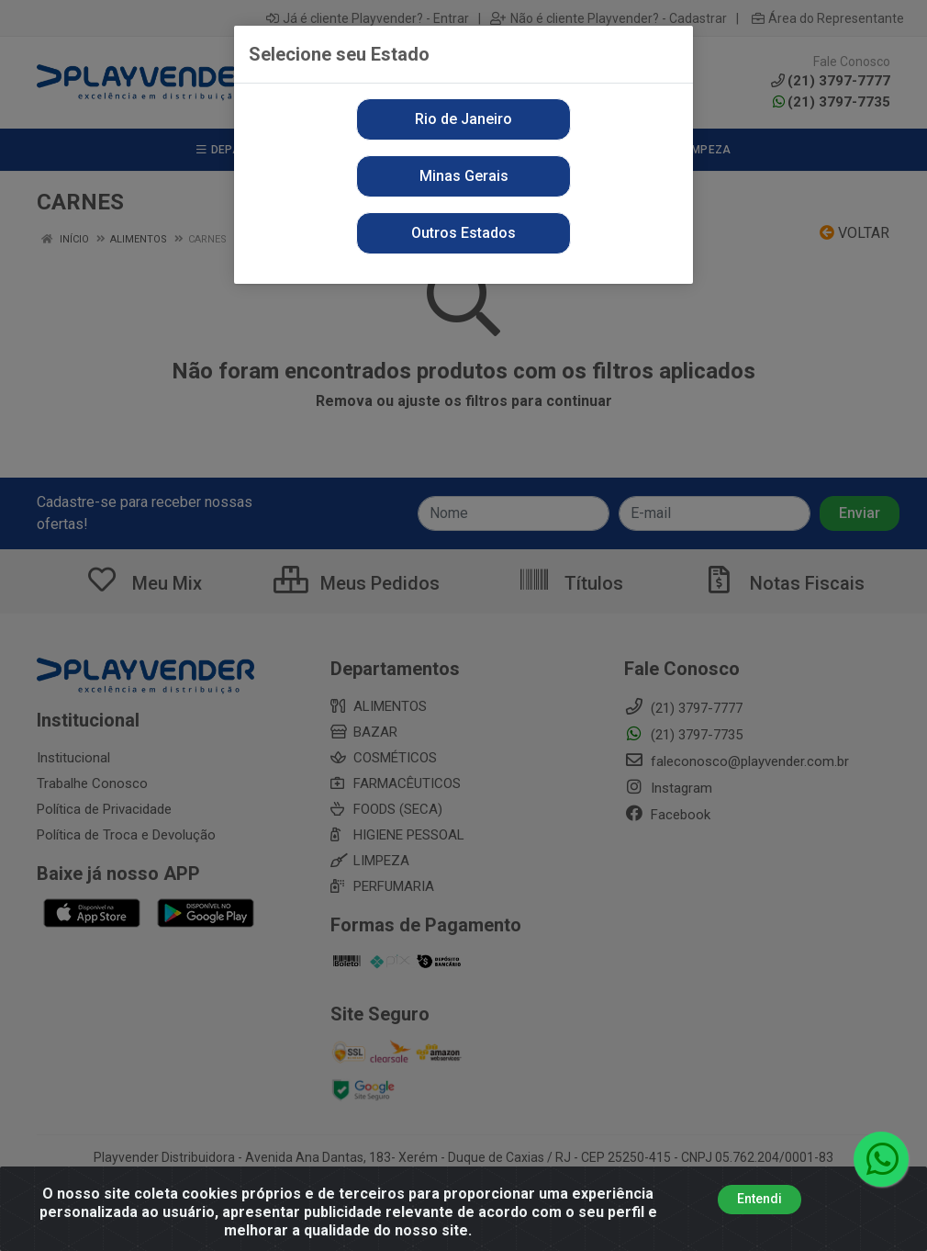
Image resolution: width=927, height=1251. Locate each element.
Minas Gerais (463, 176)
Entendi (759, 1201)
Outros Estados (463, 233)
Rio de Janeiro (463, 119)
